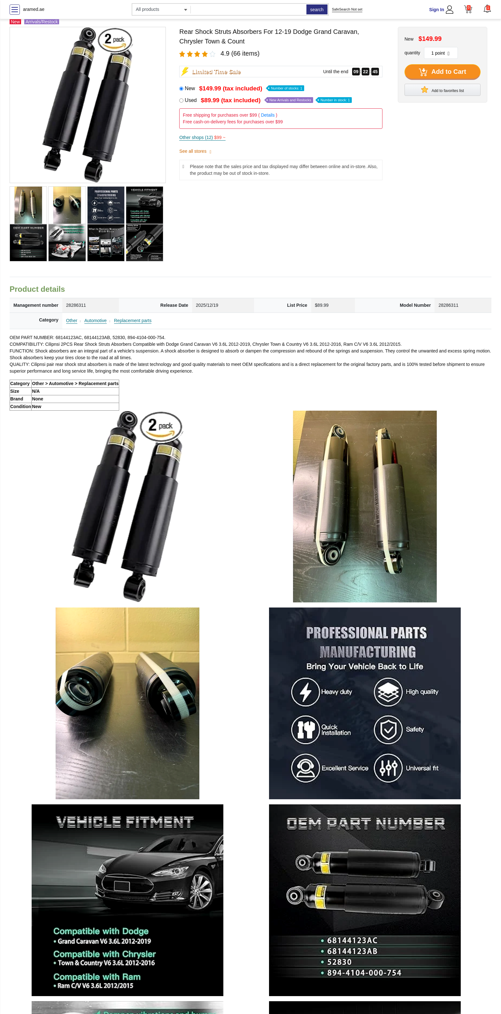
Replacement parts (133, 320)
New (244, 88)
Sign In (436, 9)
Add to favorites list (442, 89)
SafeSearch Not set (347, 9)
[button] (487, 8)
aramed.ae (33, 9)
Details (268, 115)
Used (268, 100)
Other (71, 320)
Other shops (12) (202, 137)
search (317, 9)
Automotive (95, 320)
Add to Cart (442, 72)
